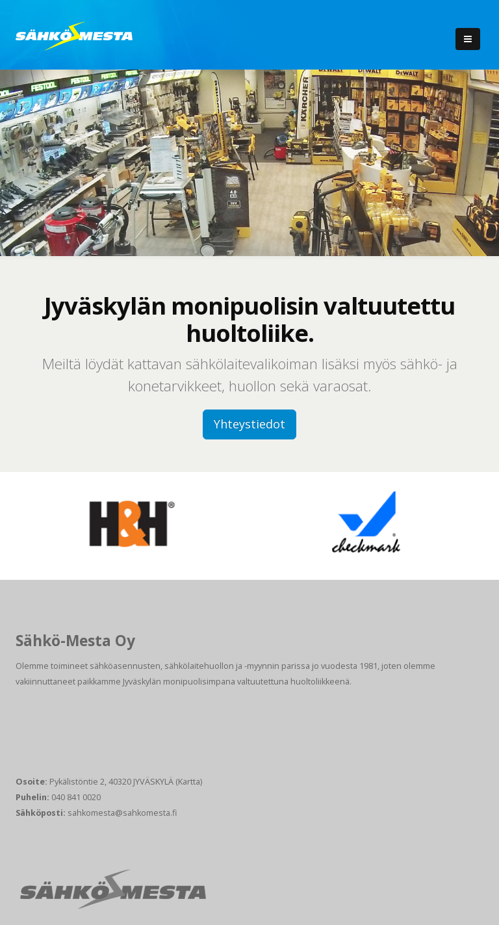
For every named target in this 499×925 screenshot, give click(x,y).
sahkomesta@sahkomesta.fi (122, 812)
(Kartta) (188, 781)
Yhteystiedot (249, 424)
